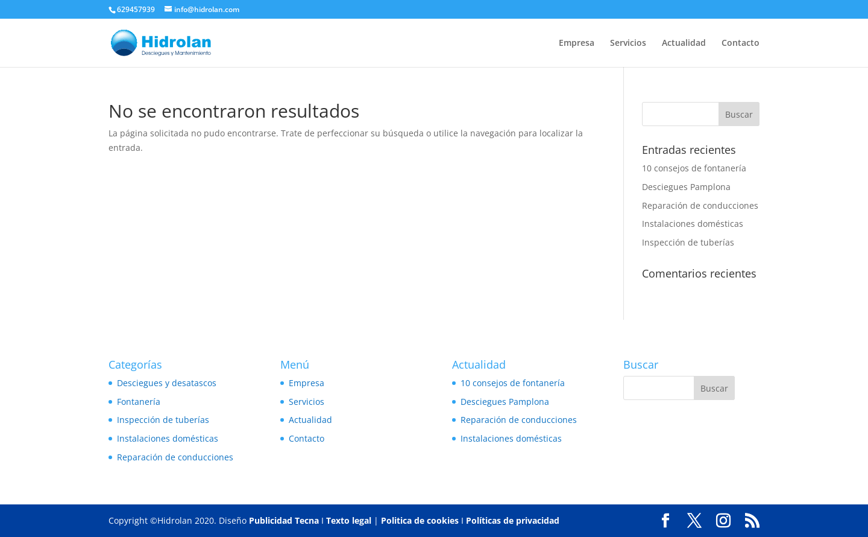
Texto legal (348, 520)
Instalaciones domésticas (692, 223)
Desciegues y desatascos (166, 383)
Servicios (628, 43)
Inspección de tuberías (688, 242)
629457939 (136, 9)
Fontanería (138, 401)
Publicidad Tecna (284, 520)
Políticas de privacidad (512, 520)
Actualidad (684, 43)
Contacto (741, 43)
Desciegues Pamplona (686, 186)
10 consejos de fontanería (694, 168)
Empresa (576, 43)
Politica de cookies (420, 520)
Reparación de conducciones (700, 205)
